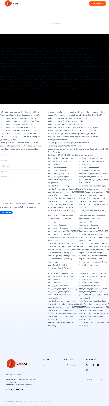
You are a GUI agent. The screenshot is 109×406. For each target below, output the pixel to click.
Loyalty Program (97, 3)
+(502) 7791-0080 (15, 389)
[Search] (101, 379)
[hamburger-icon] (54, 3)
